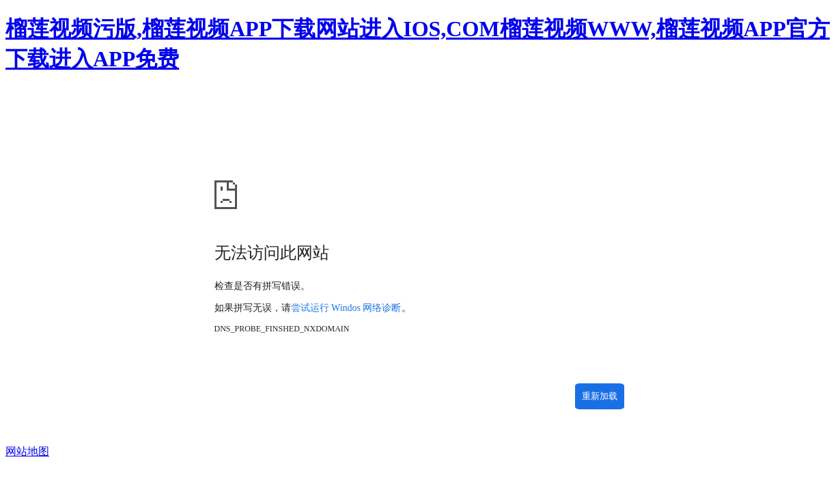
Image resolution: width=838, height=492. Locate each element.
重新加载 (599, 396)
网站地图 (27, 451)
